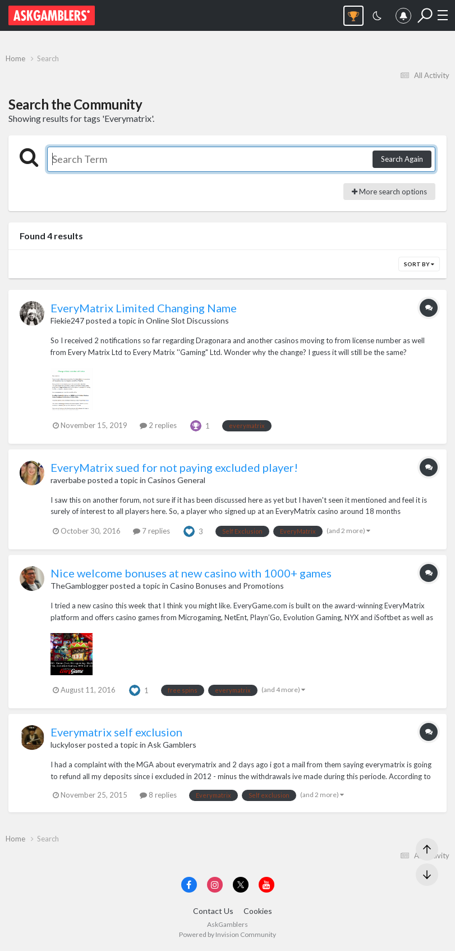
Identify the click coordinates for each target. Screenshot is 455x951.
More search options (389, 191)
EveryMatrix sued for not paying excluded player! (174, 467)
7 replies (151, 530)
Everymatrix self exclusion (116, 732)
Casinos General (176, 480)
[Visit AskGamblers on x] (241, 885)
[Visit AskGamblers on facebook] (189, 885)
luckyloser (68, 744)
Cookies (257, 911)
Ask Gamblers (172, 744)
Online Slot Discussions (187, 320)
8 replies (158, 794)
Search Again (402, 158)
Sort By (419, 264)
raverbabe (68, 480)
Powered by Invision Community (227, 934)
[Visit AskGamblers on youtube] (266, 885)
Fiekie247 (67, 320)
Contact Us (213, 911)
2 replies (158, 425)
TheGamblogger (79, 585)
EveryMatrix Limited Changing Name (143, 308)
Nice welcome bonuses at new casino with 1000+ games (191, 573)
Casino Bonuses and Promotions (227, 585)
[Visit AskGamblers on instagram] (215, 885)
